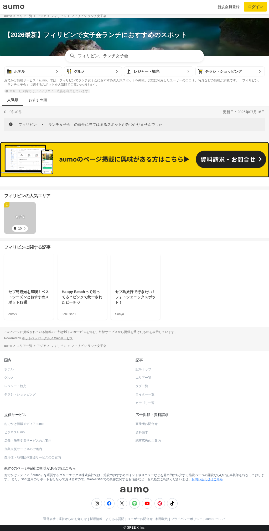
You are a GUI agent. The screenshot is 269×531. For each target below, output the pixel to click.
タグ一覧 (142, 386)
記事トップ (143, 369)
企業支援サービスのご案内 (23, 449)
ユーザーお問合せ (140, 518)
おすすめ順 (38, 100)
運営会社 (49, 518)
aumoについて (215, 518)
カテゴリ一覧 (145, 402)
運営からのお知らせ (73, 518)
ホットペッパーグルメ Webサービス (47, 338)
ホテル (9, 369)
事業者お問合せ (147, 423)
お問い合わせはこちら (207, 479)
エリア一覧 (143, 377)
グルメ (9, 377)
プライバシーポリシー (187, 518)
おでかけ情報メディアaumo (24, 423)
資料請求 (142, 432)
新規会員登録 (229, 7)
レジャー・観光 (15, 386)
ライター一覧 (145, 394)
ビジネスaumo (14, 432)
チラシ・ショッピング (20, 394)
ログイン (255, 7)
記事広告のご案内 (148, 440)
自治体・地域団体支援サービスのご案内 (32, 457)
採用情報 (96, 518)
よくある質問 (114, 518)
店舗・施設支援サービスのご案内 (27, 440)
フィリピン (14, 196)
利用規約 (162, 518)
